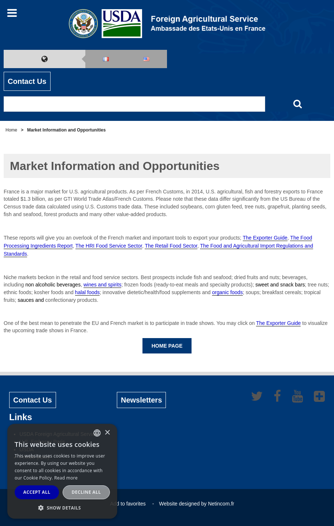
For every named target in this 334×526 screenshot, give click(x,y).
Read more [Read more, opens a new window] (66, 478)
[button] (62, 507)
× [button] (107, 433)
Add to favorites (127, 504)
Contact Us (27, 81)
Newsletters (141, 400)
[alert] (62, 471)
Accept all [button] (37, 492)
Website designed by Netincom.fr (196, 504)
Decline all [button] (86, 492)
